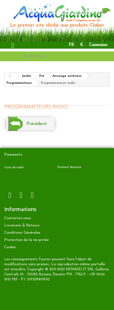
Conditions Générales (22, 233)
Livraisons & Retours (21, 225)
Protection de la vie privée (26, 240)
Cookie (10, 247)
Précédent (37, 124)
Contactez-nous (17, 218)
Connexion (98, 45)
